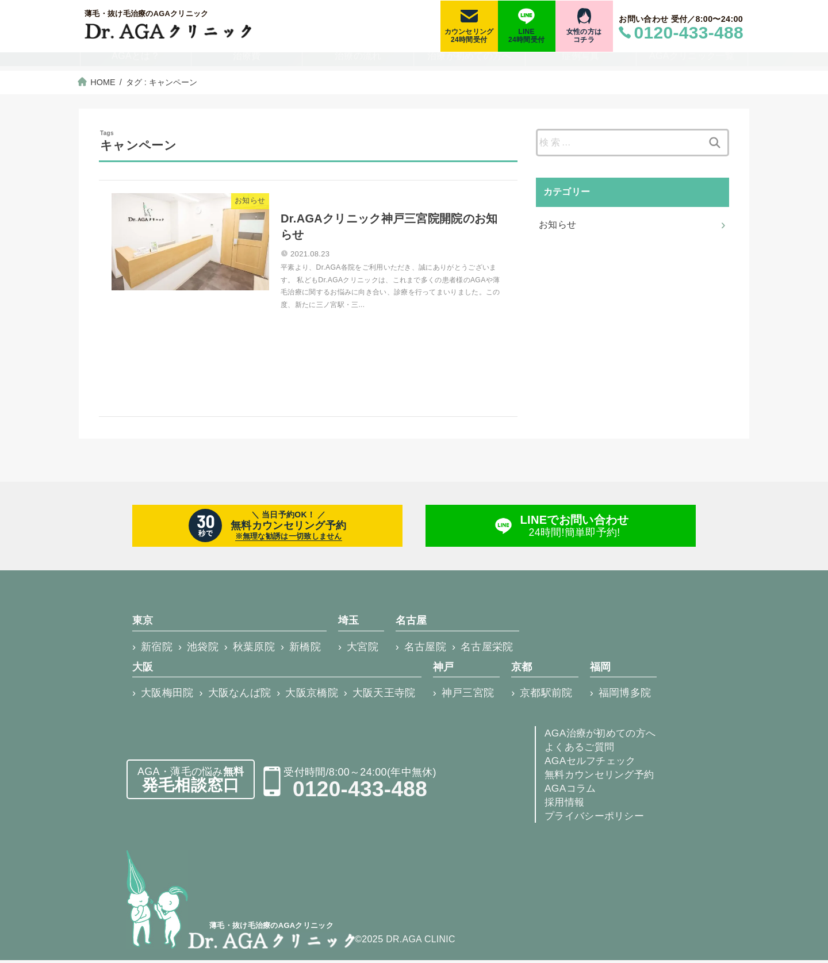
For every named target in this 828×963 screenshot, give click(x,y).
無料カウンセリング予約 (602, 777)
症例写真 (580, 62)
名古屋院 (425, 650)
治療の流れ (358, 62)
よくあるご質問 (581, 749)
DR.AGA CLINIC (421, 942)
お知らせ (558, 224)
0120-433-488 (360, 792)
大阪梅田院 (167, 695)
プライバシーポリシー (597, 818)
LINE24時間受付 (526, 36)
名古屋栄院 (487, 650)
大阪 (143, 670)
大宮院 (362, 650)
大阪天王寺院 (384, 695)
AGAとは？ (136, 62)
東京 (143, 624)
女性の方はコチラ (584, 36)
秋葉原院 (254, 650)
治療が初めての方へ (469, 62)
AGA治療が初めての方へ (603, 736)
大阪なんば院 (239, 695)
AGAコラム (572, 791)
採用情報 (565, 805)
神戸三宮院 (468, 695)
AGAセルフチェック (593, 763)
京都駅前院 (546, 695)
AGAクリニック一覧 (692, 62)
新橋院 (305, 650)
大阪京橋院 (311, 695)
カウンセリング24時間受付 (469, 36)
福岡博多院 (625, 695)
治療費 (247, 62)
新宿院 (156, 650)
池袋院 (202, 650)
